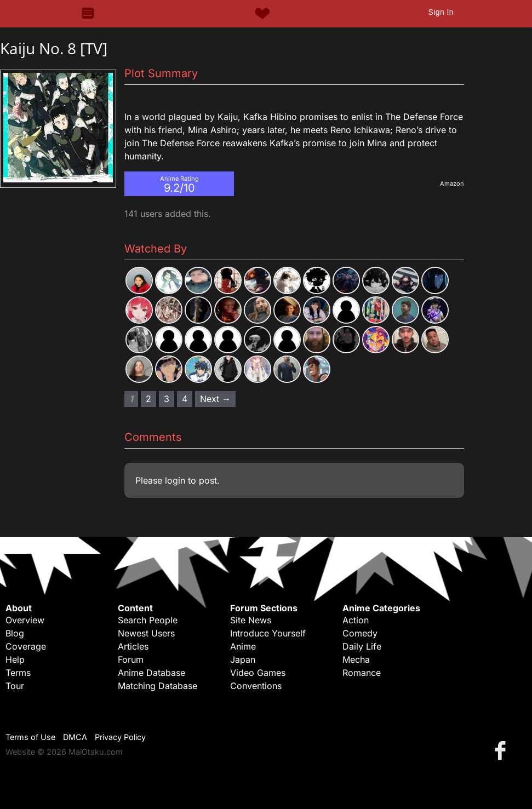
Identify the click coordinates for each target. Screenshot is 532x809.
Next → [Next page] (215, 398)
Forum (131, 659)
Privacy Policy (120, 737)
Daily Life (361, 646)
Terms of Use (30, 737)
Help (15, 659)
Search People (148, 620)
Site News (250, 620)
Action (355, 620)
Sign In (440, 12)
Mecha (356, 659)
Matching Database (157, 685)
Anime (243, 646)
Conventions (256, 685)
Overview (24, 620)
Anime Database (151, 672)
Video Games (257, 672)
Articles (133, 646)
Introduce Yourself (268, 633)
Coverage (25, 646)
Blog (14, 633)
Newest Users (146, 633)
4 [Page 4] (184, 398)
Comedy (359, 633)
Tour (14, 685)
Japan (242, 659)
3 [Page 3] (166, 398)
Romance (361, 672)
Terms (18, 672)
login (175, 480)
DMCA (75, 737)
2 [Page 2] (148, 398)
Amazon (452, 183)
